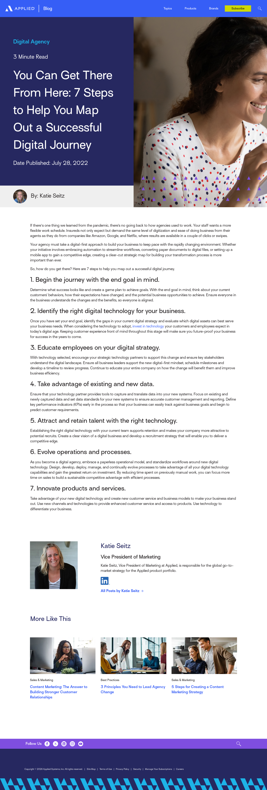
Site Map (91, 769)
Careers (180, 769)
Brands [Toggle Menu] (213, 8)
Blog (47, 8)
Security (137, 769)
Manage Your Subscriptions (158, 769)
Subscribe (237, 8)
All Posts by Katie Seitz (123, 591)
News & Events (142, 7)
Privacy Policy (122, 769)
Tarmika (178, 7)
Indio (136, 7)
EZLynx (98, 7)
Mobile (97, 7)
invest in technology (148, 326)
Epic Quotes (60, 7)
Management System (66, 7)
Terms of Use (106, 769)
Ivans (212, 4)
